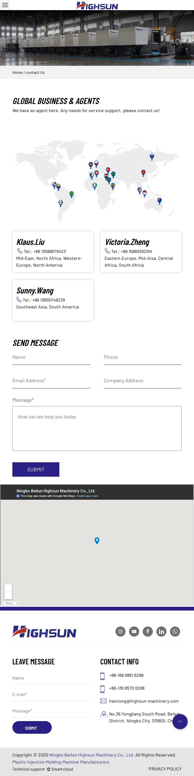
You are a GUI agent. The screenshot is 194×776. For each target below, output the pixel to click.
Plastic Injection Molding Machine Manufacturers (60, 762)
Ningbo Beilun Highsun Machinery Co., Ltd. (91, 755)
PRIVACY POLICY (165, 768)
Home (17, 72)
